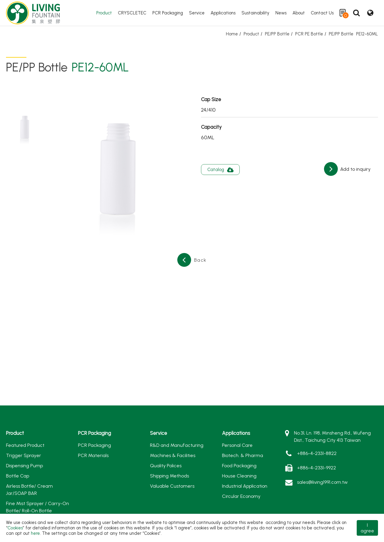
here (35, 533)
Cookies (15, 528)
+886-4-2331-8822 (317, 453)
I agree (367, 528)
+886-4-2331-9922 (316, 468)
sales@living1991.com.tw (322, 482)
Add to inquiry (354, 169)
